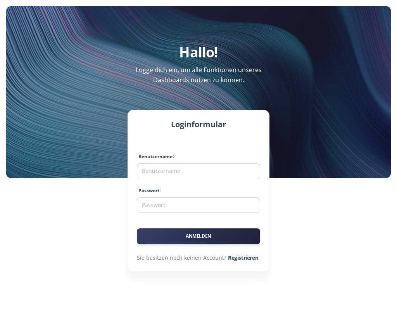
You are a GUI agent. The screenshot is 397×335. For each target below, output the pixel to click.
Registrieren (243, 257)
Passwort (148, 190)
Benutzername (155, 156)
